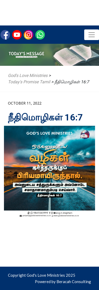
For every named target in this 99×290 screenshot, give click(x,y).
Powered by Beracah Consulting (63, 281)
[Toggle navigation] (91, 34)
